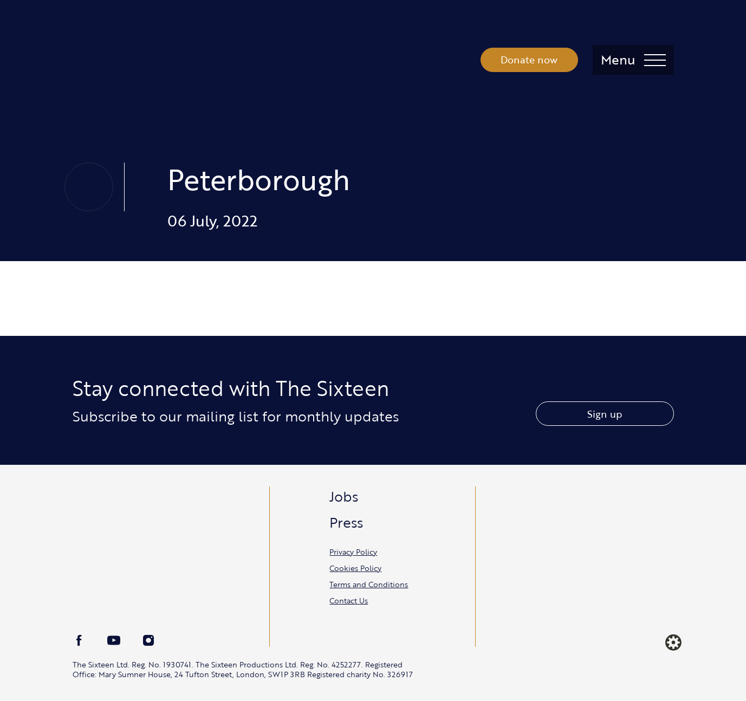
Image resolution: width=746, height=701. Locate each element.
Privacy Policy (353, 551)
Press (346, 522)
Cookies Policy (355, 568)
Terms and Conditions (368, 584)
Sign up (604, 414)
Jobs (343, 496)
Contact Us (348, 600)
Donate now (529, 60)
